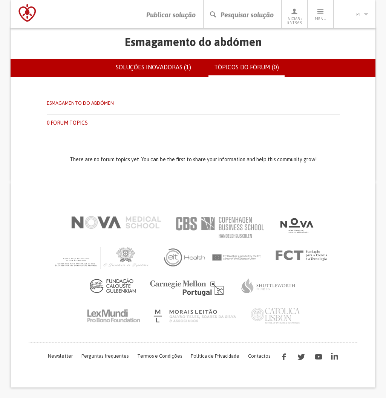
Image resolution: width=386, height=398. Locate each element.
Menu (320, 14)
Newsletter (60, 356)
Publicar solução (171, 15)
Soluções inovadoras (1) (153, 67)
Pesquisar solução (241, 15)
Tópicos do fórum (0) (249, 70)
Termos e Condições (159, 356)
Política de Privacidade (215, 356)
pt (354, 14)
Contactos (259, 356)
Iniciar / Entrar (294, 16)
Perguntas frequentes (105, 356)
